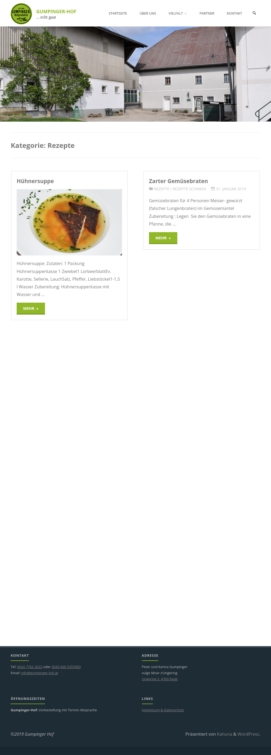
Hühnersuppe (35, 181)
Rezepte (161, 188)
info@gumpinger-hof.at (39, 672)
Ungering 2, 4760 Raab (160, 679)
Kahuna (224, 734)
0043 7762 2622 (29, 666)
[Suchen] (254, 13)
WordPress (248, 734)
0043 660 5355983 (66, 666)
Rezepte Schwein (189, 188)
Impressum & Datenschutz (163, 710)
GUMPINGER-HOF (56, 11)
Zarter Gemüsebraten (178, 181)
